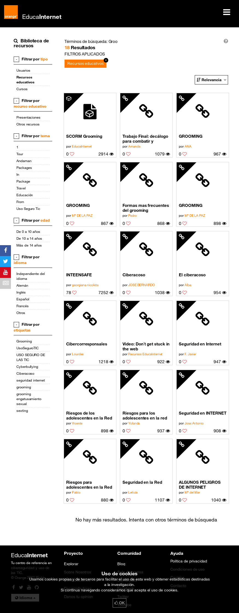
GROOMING (190, 136)
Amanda (134, 146)
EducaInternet (82, 146)
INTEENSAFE (79, 274)
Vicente (77, 423)
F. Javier (190, 354)
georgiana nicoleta (85, 285)
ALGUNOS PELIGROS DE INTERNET (200, 484)
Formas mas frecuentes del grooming (146, 208)
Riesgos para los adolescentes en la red (145, 415)
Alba (188, 285)
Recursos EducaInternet (145, 354)
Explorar (71, 563)
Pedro (132, 215)
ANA (188, 146)
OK (119, 602)
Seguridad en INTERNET (202, 412)
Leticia (133, 492)
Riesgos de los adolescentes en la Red (89, 415)
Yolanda (134, 423)
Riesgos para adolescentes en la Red (89, 484)
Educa (42, 16)
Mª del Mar (192, 492)
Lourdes (78, 354)
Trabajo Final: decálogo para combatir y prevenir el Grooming (145, 139)
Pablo (76, 492)
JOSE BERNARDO (141, 285)
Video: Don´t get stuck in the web (146, 346)
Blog (121, 563)
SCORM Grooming (84, 136)
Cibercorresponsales (86, 343)
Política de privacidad (188, 561)
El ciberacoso (192, 274)
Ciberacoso (134, 274)
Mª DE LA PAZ (82, 215)
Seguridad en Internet (200, 343)
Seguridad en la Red (142, 482)
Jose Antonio (194, 423)
